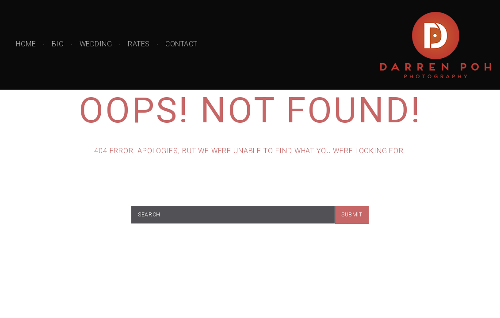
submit (352, 215)
